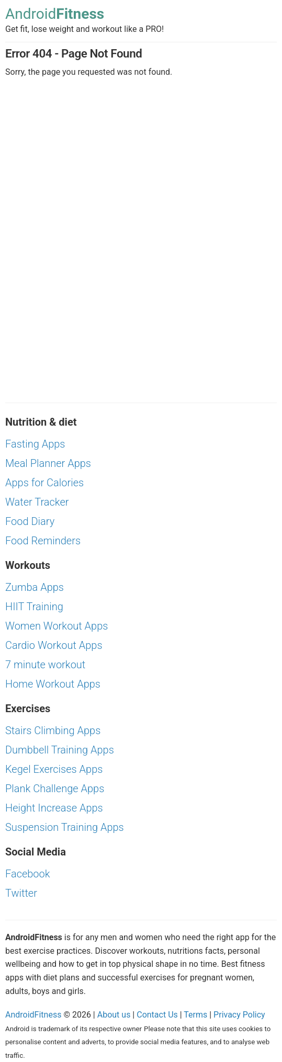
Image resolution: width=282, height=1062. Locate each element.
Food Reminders (43, 540)
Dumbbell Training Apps (59, 750)
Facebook (27, 873)
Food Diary (29, 521)
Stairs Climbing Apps (52, 730)
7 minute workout (45, 664)
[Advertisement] (141, 167)
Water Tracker (37, 502)
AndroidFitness (33, 1015)
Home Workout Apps (52, 684)
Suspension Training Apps (64, 827)
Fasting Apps (35, 444)
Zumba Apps (34, 587)
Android (54, 14)
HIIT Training (34, 606)
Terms (195, 1015)
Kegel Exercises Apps (54, 769)
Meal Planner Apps (48, 463)
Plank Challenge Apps (54, 788)
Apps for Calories (44, 482)
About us (114, 1015)
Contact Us (157, 1015)
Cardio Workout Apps (54, 645)
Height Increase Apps (54, 808)
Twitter (21, 893)
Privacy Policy (239, 1015)
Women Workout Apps (56, 626)
